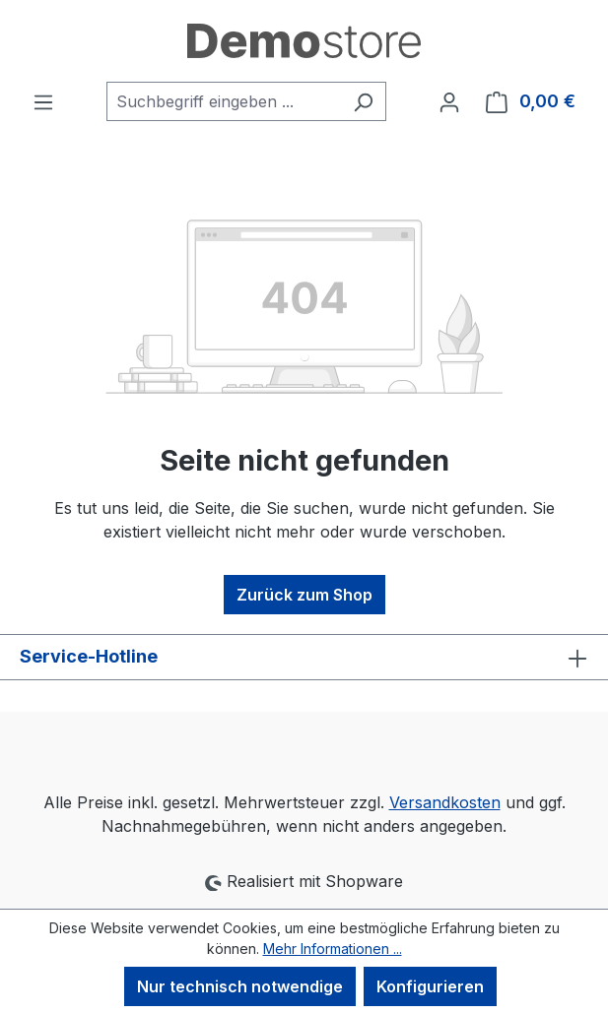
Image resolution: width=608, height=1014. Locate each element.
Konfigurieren (430, 986)
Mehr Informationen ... (332, 948)
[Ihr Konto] (449, 101)
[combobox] (223, 101)
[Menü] (43, 101)
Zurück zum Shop (304, 594)
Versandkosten (445, 802)
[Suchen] (363, 101)
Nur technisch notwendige (240, 986)
